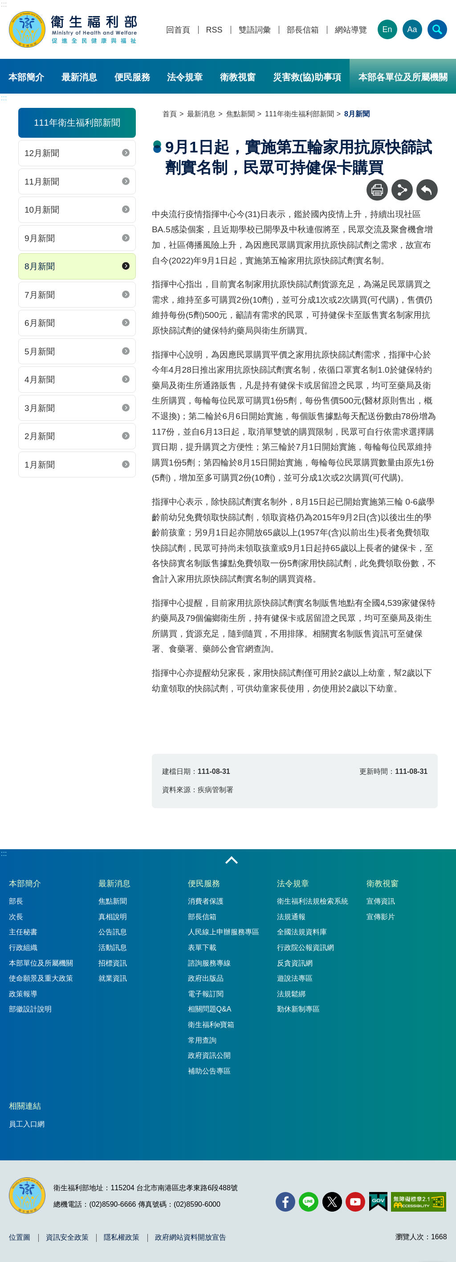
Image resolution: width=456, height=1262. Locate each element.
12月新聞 (41, 153)
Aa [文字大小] (412, 29)
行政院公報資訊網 (305, 947)
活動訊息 (112, 947)
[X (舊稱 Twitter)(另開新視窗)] (332, 1202)
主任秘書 (23, 932)
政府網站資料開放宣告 (190, 1237)
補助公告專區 (209, 1071)
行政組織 (23, 947)
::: (4, 4)
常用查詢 (202, 1040)
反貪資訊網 (295, 963)
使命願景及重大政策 (41, 978)
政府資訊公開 (209, 1055)
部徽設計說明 (30, 1009)
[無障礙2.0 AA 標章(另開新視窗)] (418, 1202)
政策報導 (23, 994)
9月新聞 (39, 238)
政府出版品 (206, 978)
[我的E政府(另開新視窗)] (378, 1202)
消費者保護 (206, 901)
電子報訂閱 (206, 994)
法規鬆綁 (291, 994)
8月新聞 (39, 266)
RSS (214, 30)
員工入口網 (27, 1124)
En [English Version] (387, 29)
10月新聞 (41, 209)
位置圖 (19, 1237)
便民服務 (132, 77)
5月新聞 (39, 351)
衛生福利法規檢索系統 (312, 901)
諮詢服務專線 (209, 963)
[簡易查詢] (437, 29)
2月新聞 (39, 436)
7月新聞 (39, 295)
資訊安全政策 (67, 1237)
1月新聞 (39, 464)
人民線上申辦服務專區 (223, 932)
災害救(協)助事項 (307, 77)
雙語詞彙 (255, 30)
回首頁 (178, 30)
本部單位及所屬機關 (41, 963)
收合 (231, 861)
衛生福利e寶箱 (211, 1024)
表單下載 (202, 947)
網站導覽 (351, 30)
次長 (16, 917)
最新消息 (79, 77)
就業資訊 (112, 978)
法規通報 (291, 917)
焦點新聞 (240, 114)
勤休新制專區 (298, 1009)
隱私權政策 (121, 1237)
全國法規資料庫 (302, 932)
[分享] (402, 190)
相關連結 (25, 1106)
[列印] (377, 190)
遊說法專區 (295, 978)
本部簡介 (26, 77)
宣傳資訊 (380, 901)
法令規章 (185, 77)
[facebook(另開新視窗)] (285, 1202)
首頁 (170, 114)
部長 (16, 901)
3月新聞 (39, 408)
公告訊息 (112, 932)
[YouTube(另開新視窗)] (355, 1202)
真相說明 (112, 917)
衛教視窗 (238, 77)
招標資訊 (112, 963)
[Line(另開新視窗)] (308, 1202)
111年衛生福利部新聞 (299, 114)
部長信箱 (303, 30)
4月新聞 (39, 379)
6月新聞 (39, 323)
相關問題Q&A (210, 1009)
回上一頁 (427, 183)
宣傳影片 (380, 917)
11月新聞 (41, 181)
